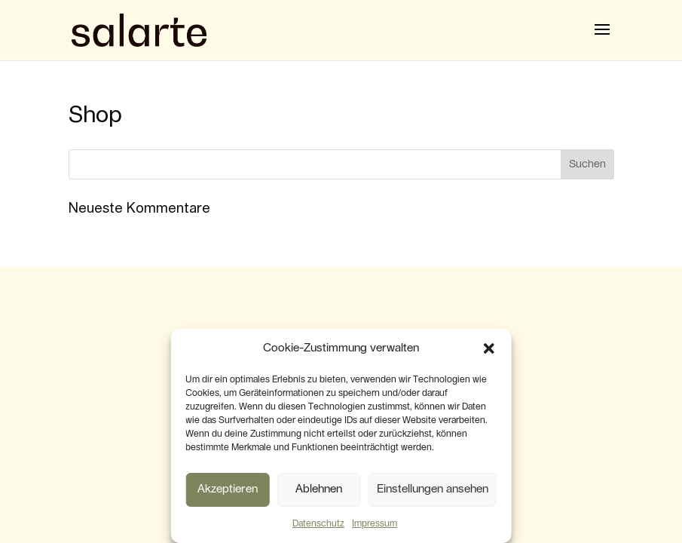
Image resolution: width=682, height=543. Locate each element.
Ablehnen (318, 489)
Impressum (374, 523)
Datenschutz (318, 523)
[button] (489, 348)
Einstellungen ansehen (432, 489)
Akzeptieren (227, 489)
